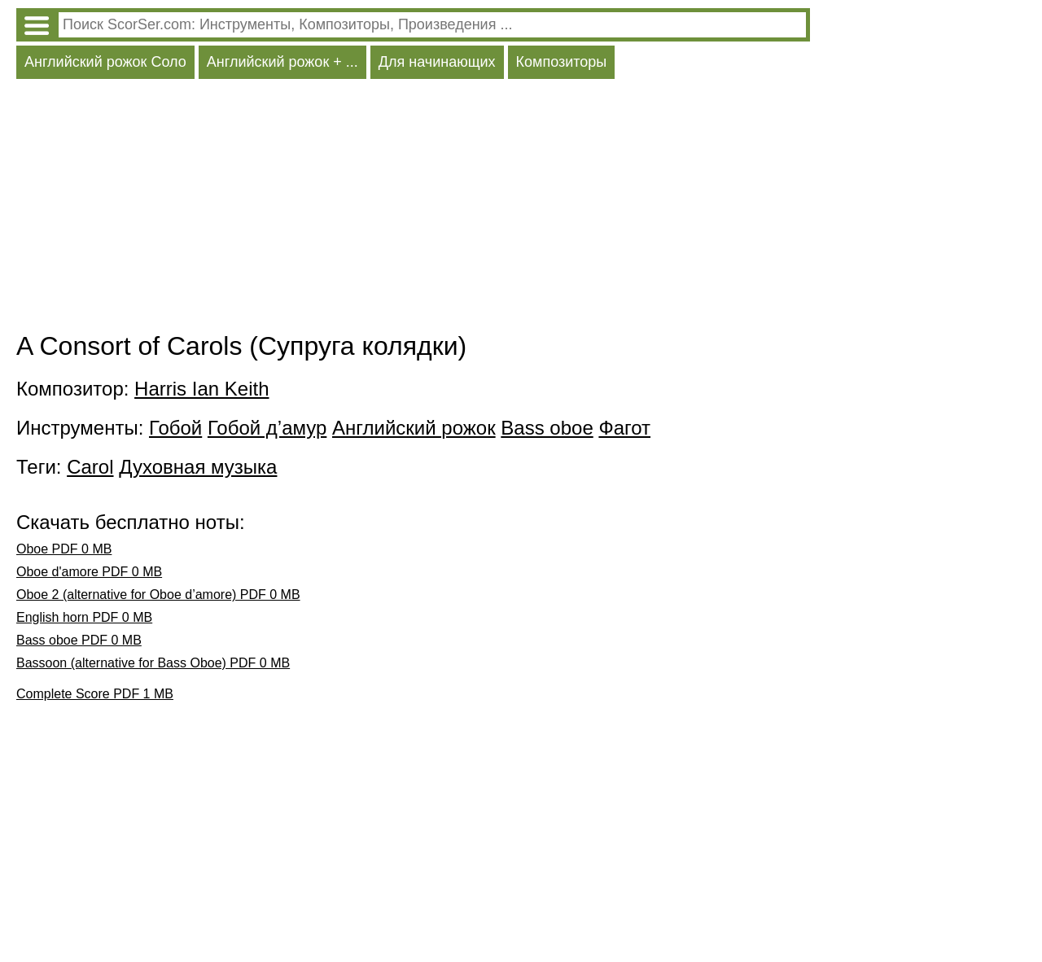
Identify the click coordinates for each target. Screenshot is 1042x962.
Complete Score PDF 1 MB (94, 694)
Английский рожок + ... (282, 62)
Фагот (624, 428)
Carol (90, 467)
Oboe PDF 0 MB (64, 549)
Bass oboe (547, 428)
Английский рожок (414, 428)
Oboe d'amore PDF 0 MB (89, 572)
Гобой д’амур (267, 428)
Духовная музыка (198, 467)
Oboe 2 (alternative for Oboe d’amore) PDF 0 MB (158, 594)
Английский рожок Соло (105, 62)
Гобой (175, 428)
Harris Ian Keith (201, 389)
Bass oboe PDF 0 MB (79, 640)
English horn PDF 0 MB (84, 617)
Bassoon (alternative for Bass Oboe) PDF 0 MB (153, 663)
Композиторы (561, 62)
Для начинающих (437, 62)
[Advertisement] (413, 209)
